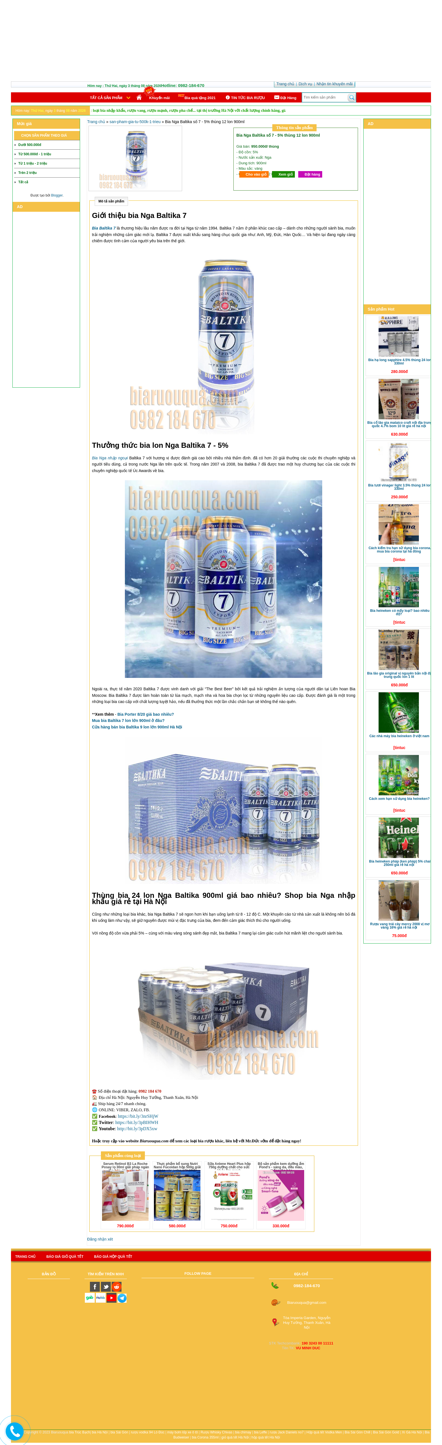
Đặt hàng (312, 174)
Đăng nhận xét (100, 1239)
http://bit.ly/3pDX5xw (137, 1128)
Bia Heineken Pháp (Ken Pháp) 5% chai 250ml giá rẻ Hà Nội (399, 863)
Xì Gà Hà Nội (412, 1432)
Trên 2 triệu (27, 173)
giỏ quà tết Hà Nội (235, 1437)
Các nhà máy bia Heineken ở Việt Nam (399, 736)
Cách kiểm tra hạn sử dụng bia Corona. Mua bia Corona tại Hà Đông (399, 549)
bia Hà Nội (100, 1432)
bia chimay (243, 1432)
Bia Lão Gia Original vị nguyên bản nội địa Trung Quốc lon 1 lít (399, 675)
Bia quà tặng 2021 (196, 97)
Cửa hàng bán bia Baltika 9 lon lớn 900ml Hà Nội (137, 727)
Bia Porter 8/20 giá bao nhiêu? (145, 714)
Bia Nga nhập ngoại (110, 458)
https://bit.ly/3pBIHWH (136, 1122)
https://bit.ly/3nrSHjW (138, 1116)
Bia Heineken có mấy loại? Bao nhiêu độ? (400, 612)
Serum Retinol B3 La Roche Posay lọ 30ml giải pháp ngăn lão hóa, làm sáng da (125, 1167)
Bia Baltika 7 (104, 228)
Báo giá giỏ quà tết (64, 1257)
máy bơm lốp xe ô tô (182, 1432)
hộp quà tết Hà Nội (265, 1437)
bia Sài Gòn (119, 1432)
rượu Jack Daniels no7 (287, 1432)
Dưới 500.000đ (29, 145)
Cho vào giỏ (256, 174)
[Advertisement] (221, 41)
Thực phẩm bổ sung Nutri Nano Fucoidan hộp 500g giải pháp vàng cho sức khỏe (177, 1167)
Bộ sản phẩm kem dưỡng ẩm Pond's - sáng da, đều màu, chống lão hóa (281, 1167)
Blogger (57, 195)
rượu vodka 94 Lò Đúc (147, 1432)
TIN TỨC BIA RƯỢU (244, 97)
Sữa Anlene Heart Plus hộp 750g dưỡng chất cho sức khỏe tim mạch (229, 1167)
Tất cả (23, 182)
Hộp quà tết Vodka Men (324, 1432)
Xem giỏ (286, 174)
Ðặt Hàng (285, 97)
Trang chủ (96, 121)
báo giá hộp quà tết (113, 1257)
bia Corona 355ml (205, 1437)
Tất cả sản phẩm (106, 98)
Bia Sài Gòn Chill (357, 1432)
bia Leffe (260, 1432)
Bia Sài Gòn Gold (386, 1432)
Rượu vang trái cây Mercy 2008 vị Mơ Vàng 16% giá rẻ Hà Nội (399, 925)
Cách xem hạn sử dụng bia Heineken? (399, 799)
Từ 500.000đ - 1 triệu (34, 154)
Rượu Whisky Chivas (216, 1432)
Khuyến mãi (159, 98)
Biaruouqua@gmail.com (306, 1302)
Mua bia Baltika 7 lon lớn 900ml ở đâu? (128, 720)
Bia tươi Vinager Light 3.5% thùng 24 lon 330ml (399, 487)
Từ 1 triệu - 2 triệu (32, 163)
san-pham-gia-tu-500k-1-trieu (134, 121)
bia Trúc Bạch (79, 1432)
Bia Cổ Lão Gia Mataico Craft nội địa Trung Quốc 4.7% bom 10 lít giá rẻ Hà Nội (399, 424)
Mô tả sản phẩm (111, 201)
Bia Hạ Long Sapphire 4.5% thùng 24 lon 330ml (399, 361)
